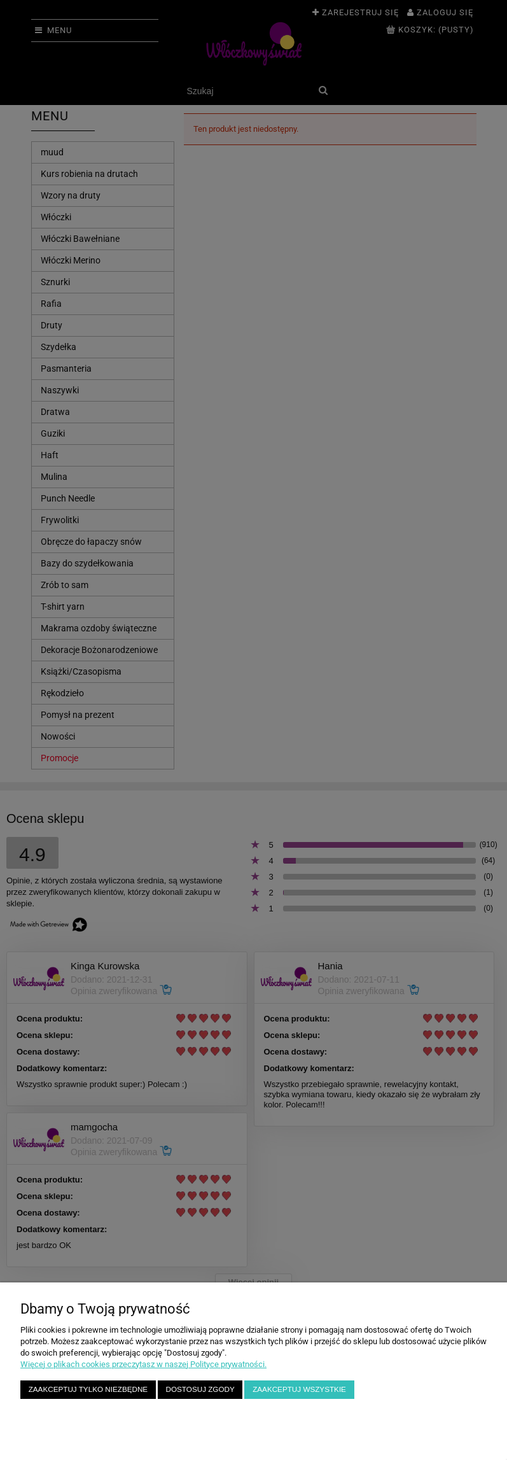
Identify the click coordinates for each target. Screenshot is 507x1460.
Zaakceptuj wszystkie (299, 1389)
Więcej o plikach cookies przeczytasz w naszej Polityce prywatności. (143, 1364)
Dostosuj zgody (200, 1389)
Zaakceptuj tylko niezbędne (88, 1389)
